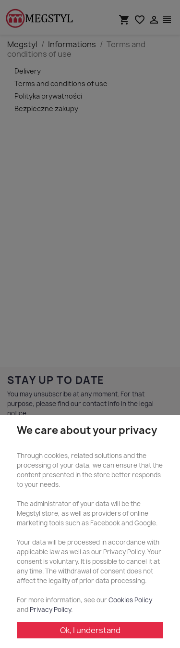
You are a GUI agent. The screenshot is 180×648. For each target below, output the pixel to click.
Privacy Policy (50, 609)
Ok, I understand (90, 630)
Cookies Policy (130, 600)
